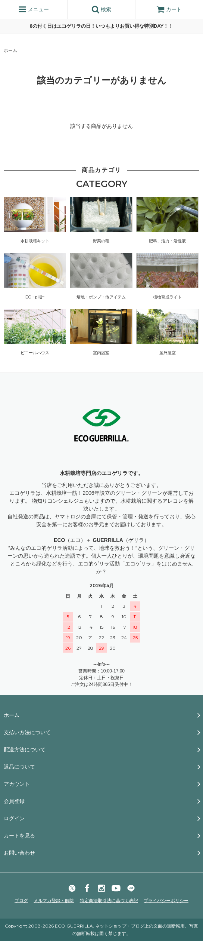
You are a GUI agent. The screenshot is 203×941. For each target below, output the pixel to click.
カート (169, 9)
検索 (101, 9)
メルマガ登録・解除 (54, 900)
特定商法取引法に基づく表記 (109, 900)
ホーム (10, 50)
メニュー (33, 9)
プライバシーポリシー (166, 900)
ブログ (21, 900)
